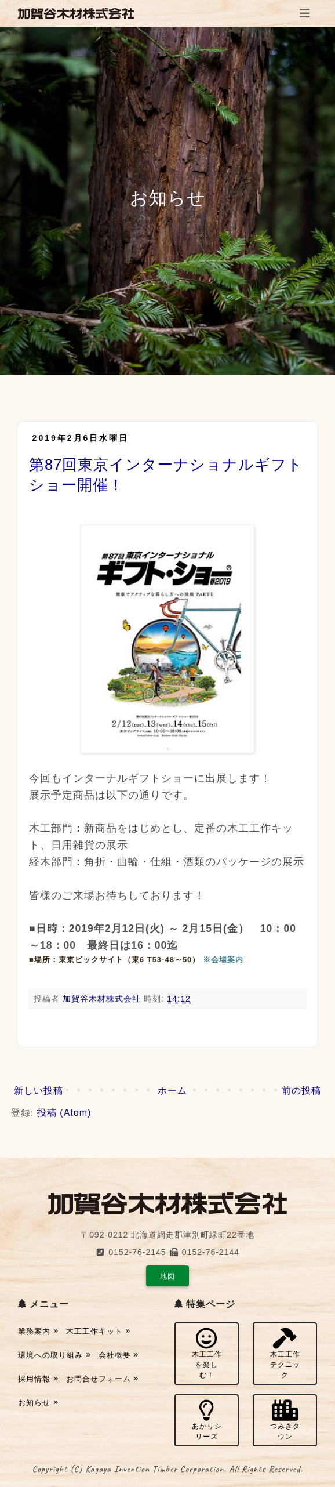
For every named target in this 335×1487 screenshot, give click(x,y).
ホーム (172, 1091)
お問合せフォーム (102, 1378)
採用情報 (38, 1378)
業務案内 (38, 1331)
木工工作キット (98, 1331)
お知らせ (38, 1402)
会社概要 (119, 1355)
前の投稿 (301, 1091)
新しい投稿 (38, 1091)
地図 (167, 1276)
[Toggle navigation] (305, 13)
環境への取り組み (54, 1355)
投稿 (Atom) (64, 1113)
